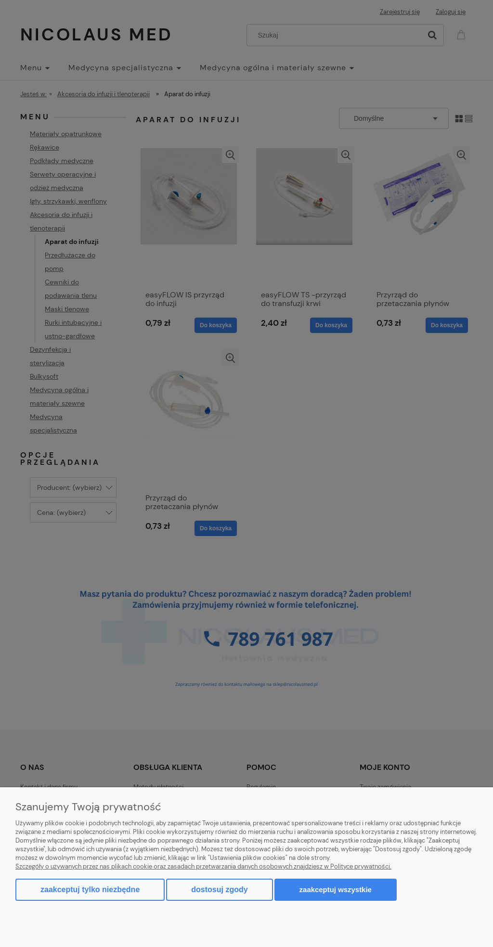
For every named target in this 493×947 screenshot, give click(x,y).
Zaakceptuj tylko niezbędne (90, 889)
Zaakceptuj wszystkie (335, 889)
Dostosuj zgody (219, 889)
